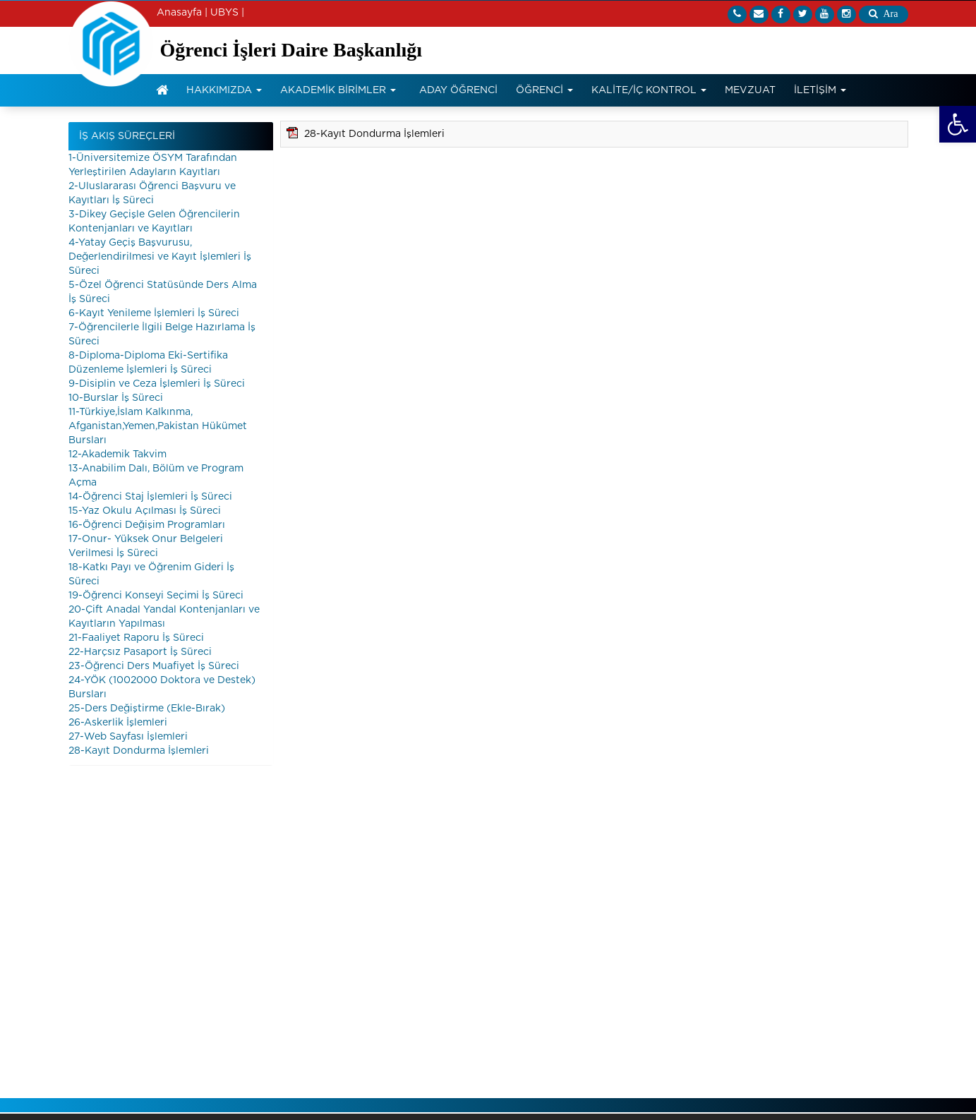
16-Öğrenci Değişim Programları (146, 525)
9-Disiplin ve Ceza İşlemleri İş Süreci (156, 384)
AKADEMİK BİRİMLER (338, 90)
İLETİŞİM (820, 90)
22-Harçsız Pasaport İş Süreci (140, 652)
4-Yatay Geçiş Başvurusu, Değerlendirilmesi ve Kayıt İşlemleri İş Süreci (159, 257)
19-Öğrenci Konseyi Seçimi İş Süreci (155, 596)
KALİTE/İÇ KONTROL (648, 90)
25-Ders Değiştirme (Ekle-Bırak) (146, 708)
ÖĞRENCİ (544, 90)
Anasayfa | (182, 13)
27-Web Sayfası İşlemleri (128, 737)
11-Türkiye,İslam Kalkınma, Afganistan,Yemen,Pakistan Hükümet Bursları (157, 426)
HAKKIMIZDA (224, 90)
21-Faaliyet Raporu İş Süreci (136, 638)
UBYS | (227, 13)
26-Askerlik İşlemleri (117, 723)
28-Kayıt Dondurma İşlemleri (138, 751)
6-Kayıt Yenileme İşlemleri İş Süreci (153, 313)
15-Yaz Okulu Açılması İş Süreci (144, 511)
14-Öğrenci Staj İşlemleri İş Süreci (150, 497)
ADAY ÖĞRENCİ (458, 90)
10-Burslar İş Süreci (115, 398)
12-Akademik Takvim (117, 454)
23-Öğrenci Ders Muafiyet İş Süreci (153, 666)
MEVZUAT (750, 90)
